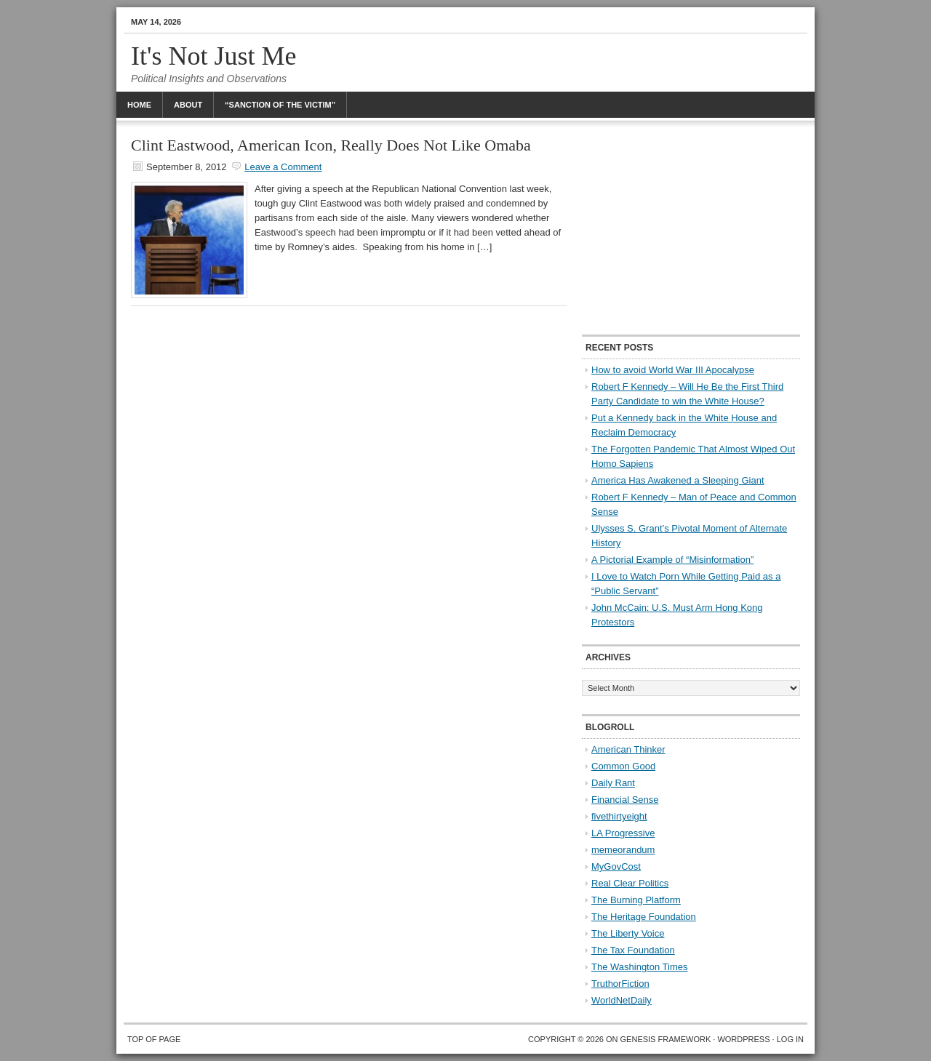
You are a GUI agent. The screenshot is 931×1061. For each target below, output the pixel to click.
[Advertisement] (691, 229)
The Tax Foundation (633, 950)
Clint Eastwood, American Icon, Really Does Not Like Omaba (331, 145)
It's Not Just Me (214, 56)
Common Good (623, 766)
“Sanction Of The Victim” (280, 104)
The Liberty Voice (627, 933)
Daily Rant (613, 782)
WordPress (743, 1039)
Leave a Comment (282, 166)
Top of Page (153, 1039)
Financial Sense (625, 799)
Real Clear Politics (629, 883)
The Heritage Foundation (643, 916)
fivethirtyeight (619, 816)
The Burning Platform (636, 899)
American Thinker (628, 749)
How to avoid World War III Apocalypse (672, 369)
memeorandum (623, 849)
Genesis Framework (665, 1039)
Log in (790, 1039)
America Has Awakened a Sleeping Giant (677, 480)
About (188, 104)
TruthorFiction (620, 983)
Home (139, 104)
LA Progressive (623, 833)
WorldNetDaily (621, 1000)
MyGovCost (616, 866)
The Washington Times (639, 966)
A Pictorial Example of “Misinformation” (672, 559)
